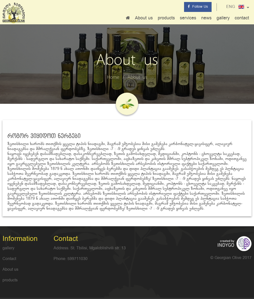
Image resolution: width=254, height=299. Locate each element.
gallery (223, 18)
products (166, 18)
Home (113, 77)
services (188, 18)
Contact (9, 259)
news (206, 18)
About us (144, 18)
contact (242, 18)
